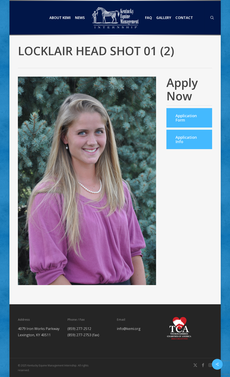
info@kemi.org (129, 328)
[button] (189, 118)
